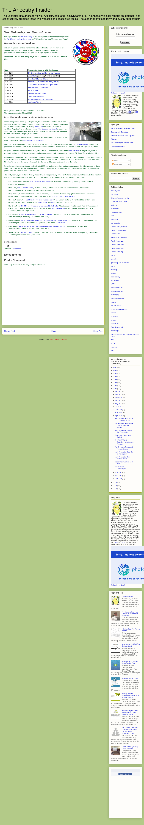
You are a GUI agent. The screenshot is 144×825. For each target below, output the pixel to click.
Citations (114, 139)
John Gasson (43, 129)
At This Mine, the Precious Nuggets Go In (38, 200)
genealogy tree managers (120, 263)
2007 (115, 489)
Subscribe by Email (118, 93)
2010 (115, 389)
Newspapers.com (117, 291)
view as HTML (57, 196)
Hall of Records (82, 144)
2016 (115, 370)
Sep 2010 (118, 400)
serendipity (114, 323)
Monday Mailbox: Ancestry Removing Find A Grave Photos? (130, 695)
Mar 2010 (118, 472)
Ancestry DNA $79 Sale (130, 678)
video (53, 202)
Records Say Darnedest (119, 309)
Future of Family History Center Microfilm (130, 747)
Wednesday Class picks (37, 93)
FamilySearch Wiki (117, 248)
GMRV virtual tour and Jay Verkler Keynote (44, 73)
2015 (115, 373)
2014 (115, 376)
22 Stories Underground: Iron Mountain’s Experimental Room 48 (45, 220)
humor (113, 266)
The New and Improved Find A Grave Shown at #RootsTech (130, 614)
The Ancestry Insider (27, 10)
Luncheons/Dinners (35, 102)
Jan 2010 (118, 479)
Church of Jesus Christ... (119, 202)
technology (114, 331)
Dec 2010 (118, 391)
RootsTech (114, 316)
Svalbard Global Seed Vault (33, 140)
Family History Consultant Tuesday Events (124, 448)
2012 (115, 382)
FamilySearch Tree (117, 245)
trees (112, 340)
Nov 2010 (118, 394)
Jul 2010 (118, 407)
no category (115, 295)
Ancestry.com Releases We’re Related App (130, 662)
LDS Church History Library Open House (43, 85)
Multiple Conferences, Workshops (40, 99)
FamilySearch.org (117, 252)
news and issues (117, 288)
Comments (117, 164)
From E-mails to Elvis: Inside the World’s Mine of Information (42, 226)
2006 (136, 112)
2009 (115, 482)
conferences (16, 248)
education (114, 219)
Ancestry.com (115, 191)
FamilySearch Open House (38, 88)
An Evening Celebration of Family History (43, 82)
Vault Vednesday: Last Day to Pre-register (124, 453)
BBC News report (58, 208)
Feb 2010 (118, 476)
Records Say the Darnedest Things (123, 128)
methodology (115, 277)
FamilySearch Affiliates (119, 237)
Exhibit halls (32, 76)
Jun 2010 (118, 410)
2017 (115, 367)
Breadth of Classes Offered (38, 79)
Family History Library (118, 230)
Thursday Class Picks (36, 96)
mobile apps (115, 280)
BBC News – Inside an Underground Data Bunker (40, 206)
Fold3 (113, 255)
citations (114, 205)
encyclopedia (115, 223)
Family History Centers (119, 227)
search (113, 320)
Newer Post (9, 331)
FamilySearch (115, 234)
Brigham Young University (120, 198)
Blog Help (114, 194)
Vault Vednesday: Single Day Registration (123, 431)
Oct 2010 (118, 397)
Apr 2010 (118, 416)
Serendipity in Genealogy (119, 132)
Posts (115, 161)
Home (54, 331)
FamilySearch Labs (117, 241)
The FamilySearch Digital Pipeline (122, 136)
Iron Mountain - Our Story (39, 182)
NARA (113, 284)
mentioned (39, 127)
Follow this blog (125, 774)
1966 (129, 112)
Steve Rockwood (117, 327)
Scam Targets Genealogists (120, 468)
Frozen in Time (26, 232)
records (113, 302)
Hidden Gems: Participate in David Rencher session (124, 425)
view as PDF (69, 196)
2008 (115, 486)
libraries (113, 273)
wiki (112, 350)
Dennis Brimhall (116, 212)
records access (116, 306)
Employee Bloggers (117, 146)
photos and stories (117, 298)
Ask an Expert (33, 90)
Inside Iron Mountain (25, 188)
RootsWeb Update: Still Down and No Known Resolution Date (130, 712)
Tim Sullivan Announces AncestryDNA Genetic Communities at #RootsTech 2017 (130, 730)
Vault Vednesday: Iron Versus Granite (122, 458)
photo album (42, 202)
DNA (112, 216)
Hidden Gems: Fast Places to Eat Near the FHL (124, 419)
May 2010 (119, 413)
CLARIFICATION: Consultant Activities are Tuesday (124, 442)
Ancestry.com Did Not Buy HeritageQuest (131, 645)
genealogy (114, 259)
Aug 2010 (118, 404)
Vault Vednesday (25, 37)
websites (114, 347)
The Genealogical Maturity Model (122, 143)
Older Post (98, 331)
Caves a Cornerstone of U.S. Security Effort (35, 214)
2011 (115, 386)
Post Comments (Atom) (58, 340)
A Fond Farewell (127, 597)
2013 (115, 379)
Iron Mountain (74, 151)
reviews (113, 313)
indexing (114, 270)
